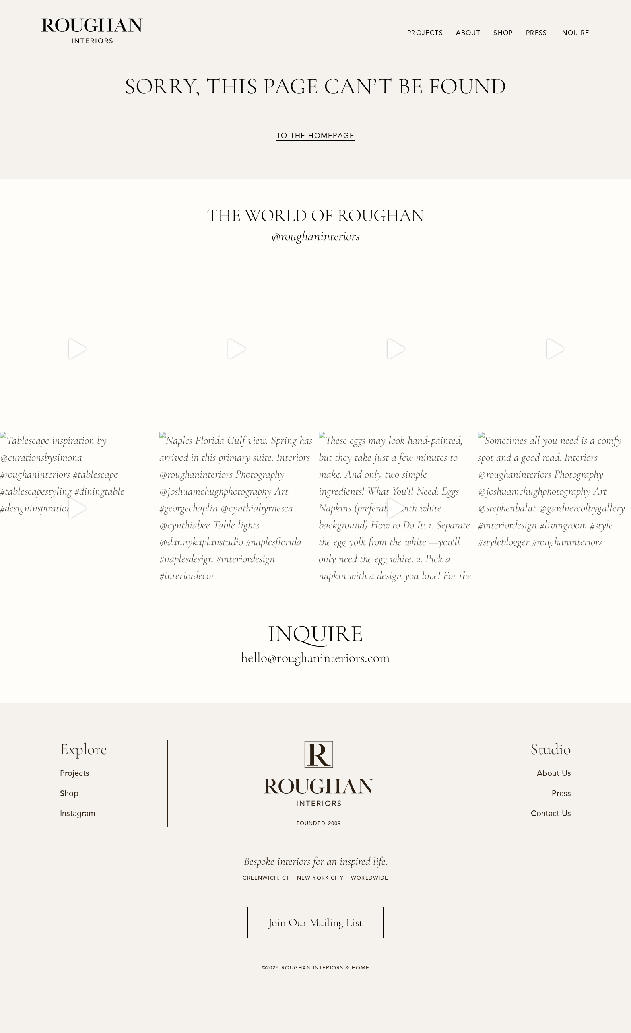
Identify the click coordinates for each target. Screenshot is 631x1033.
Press (536, 33)
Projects (425, 33)
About (468, 33)
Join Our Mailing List (315, 922)
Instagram (77, 813)
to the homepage (315, 136)
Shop (503, 33)
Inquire (575, 33)
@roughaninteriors (315, 236)
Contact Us (551, 813)
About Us (554, 773)
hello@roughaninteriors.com (315, 657)
